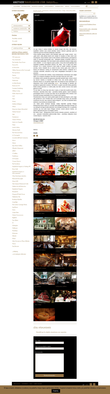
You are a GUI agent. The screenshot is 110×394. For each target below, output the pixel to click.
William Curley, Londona (40, 195)
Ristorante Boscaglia (17, 178)
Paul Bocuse (15, 246)
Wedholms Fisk (16, 197)
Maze (13, 238)
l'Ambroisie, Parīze (60, 231)
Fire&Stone (15, 156)
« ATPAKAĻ (15, 251)
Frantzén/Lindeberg (17, 88)
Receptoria (15, 191)
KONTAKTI (25, 384)
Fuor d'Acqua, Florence (61, 213)
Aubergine (15, 225)
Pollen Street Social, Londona (41, 177)
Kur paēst (14, 41)
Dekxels (14, 236)
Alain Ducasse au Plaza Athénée (20, 241)
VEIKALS (67, 6)
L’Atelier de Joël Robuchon (19, 186)
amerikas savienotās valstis (55, 10)
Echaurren (15, 233)
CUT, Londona (37, 286)
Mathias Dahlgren (17, 104)
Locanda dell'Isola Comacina (20, 138)
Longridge (15, 202)
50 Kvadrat (15, 158)
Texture (14, 75)
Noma (14, 243)
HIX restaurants (16, 57)
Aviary (14, 101)
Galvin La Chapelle (17, 122)
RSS (31, 384)
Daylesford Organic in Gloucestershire (18, 172)
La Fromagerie (16, 135)
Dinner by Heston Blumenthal (19, 109)
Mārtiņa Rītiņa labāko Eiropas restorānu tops (17, 49)
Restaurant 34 (16, 85)
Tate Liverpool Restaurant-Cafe (20, 184)
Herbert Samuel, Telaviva (62, 158)
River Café (15, 169)
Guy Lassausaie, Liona (61, 195)
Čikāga (15, 31)
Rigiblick (14, 217)
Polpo (13, 125)
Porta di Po (15, 65)
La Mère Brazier (16, 83)
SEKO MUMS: (38, 384)
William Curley (16, 91)
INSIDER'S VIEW (59, 6)
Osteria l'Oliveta (16, 119)
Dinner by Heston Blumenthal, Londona (65, 140)
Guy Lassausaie (16, 59)
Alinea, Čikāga (37, 304)
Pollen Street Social (17, 93)
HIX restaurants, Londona (40, 268)
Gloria (14, 143)
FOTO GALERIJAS (75, 6)
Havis (13, 210)
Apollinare (15, 207)
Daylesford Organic (17, 189)
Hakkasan (15, 228)
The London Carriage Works (19, 204)
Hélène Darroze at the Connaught (21, 70)
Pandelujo (15, 230)
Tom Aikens (15, 220)
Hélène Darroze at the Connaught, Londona (64, 250)
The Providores (16, 164)
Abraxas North (16, 130)
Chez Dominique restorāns (19, 176)
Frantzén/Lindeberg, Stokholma (41, 140)
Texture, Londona (38, 158)
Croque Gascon (16, 161)
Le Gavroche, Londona (61, 286)
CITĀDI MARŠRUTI (49, 6)
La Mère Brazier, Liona (61, 177)
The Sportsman (16, 72)
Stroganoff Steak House (18, 194)
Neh (13, 114)
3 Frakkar (14, 153)
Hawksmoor (15, 117)
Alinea (14, 106)
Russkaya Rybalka (17, 199)
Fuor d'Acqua (16, 78)
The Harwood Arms (17, 132)
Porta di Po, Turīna (60, 268)
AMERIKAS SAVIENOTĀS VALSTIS (19, 29)
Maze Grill (15, 181)
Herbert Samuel (16, 112)
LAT (85, 2)
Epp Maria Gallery (17, 145)
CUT (13, 96)
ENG (89, 2)
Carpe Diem (15, 212)
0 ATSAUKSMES (72, 20)
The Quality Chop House (18, 62)
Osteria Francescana (17, 215)
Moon (14, 140)
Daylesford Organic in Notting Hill (21, 166)
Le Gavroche (15, 67)
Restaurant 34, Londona (39, 250)
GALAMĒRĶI (16, 6)
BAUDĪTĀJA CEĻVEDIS (37, 6)
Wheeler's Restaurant (17, 148)
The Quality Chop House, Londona (42, 231)
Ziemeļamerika (18, 25)
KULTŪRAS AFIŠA (25, 6)
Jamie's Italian (16, 127)
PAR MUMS (17, 384)
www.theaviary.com (38, 122)
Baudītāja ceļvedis (17, 38)
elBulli (13, 151)
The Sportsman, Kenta (39, 213)
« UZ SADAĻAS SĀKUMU (19, 254)
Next (13, 99)
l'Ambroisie (15, 80)
